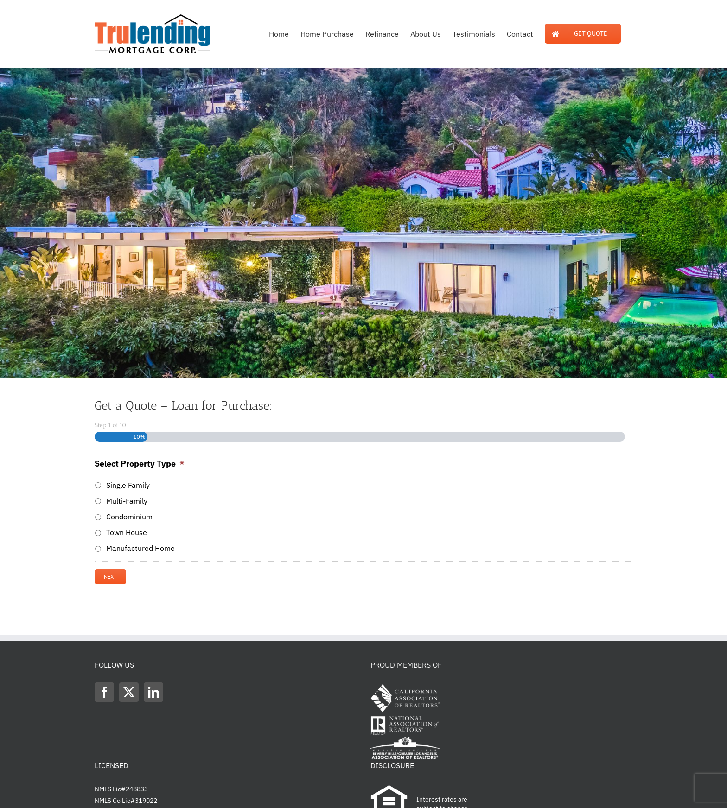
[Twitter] (129, 692)
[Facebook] (104, 692)
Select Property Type (140, 463)
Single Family (128, 485)
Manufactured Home (140, 548)
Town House (126, 532)
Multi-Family (126, 500)
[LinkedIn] (153, 692)
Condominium (129, 516)
